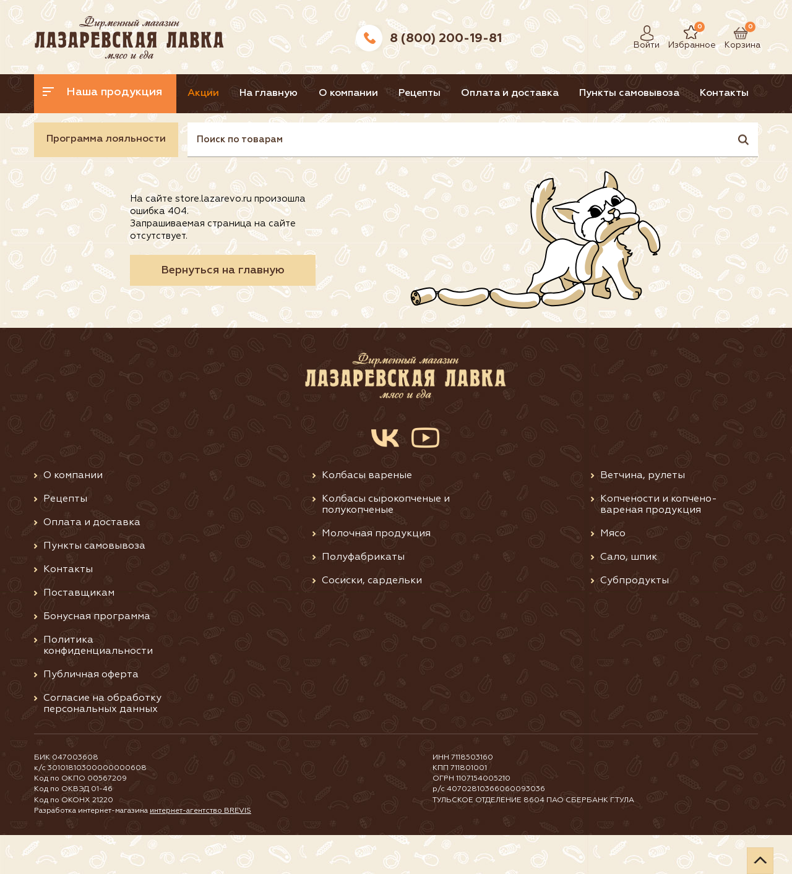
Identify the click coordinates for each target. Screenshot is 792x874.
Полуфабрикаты (363, 596)
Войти (643, 33)
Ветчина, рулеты (642, 515)
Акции (215, 93)
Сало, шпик (628, 596)
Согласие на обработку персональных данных (102, 742)
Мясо (613, 573)
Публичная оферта (91, 714)
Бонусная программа (96, 656)
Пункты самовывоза (697, 93)
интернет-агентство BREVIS (201, 850)
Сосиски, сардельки (372, 620)
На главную (292, 93)
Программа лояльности (106, 178)
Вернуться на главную (223, 309)
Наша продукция (103, 92)
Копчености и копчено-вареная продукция (658, 543)
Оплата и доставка (567, 93)
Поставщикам (78, 632)
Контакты (69, 132)
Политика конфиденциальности (98, 684)
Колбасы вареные (367, 515)
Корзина (736, 33)
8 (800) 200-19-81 (446, 38)
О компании (382, 93)
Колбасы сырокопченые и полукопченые (386, 543)
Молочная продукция (376, 573)
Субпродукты (634, 620)
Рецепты (465, 93)
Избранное (682, 33)
